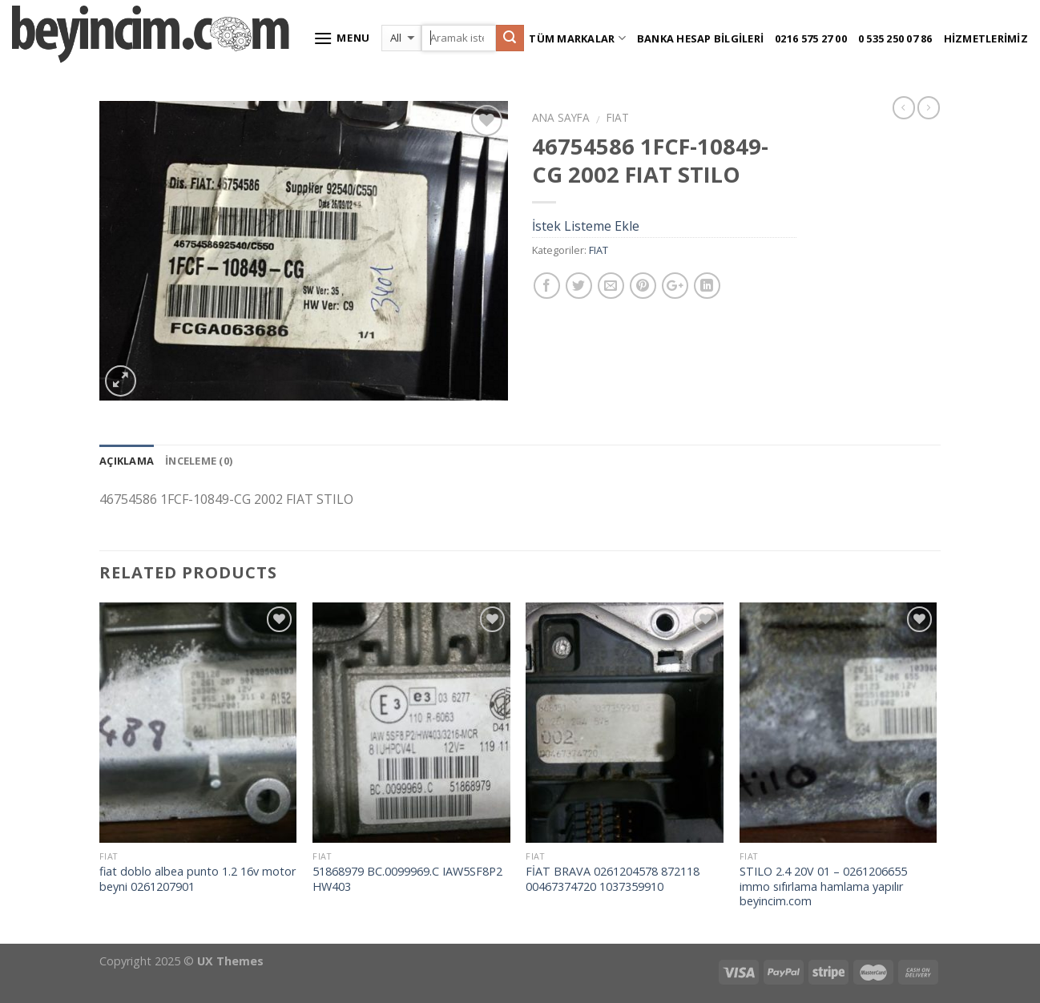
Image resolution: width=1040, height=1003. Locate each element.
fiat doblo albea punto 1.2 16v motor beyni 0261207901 (197, 879)
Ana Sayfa (561, 117)
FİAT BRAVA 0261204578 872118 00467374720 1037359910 (612, 879)
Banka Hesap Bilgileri (700, 38)
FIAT (618, 117)
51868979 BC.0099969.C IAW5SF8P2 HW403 (407, 879)
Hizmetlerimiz (986, 38)
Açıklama (126, 460)
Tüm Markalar (577, 38)
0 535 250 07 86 (895, 38)
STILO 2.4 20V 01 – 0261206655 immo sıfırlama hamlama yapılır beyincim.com (823, 886)
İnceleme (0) (198, 460)
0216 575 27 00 (811, 38)
